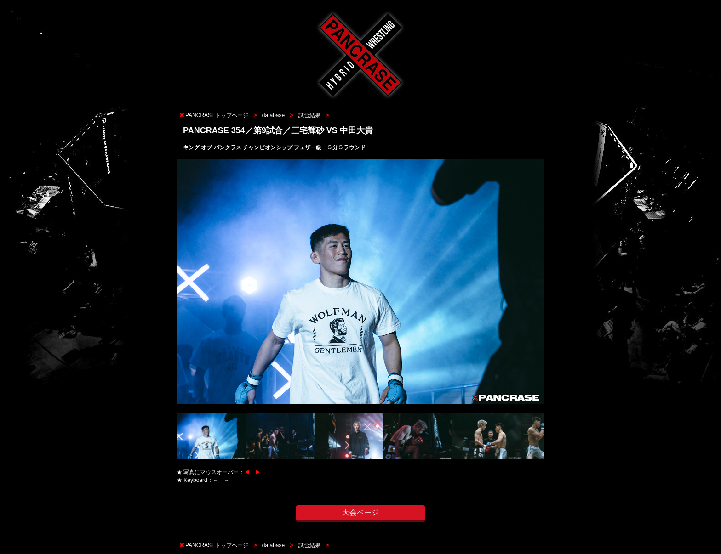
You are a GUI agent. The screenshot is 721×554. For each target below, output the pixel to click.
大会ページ (360, 512)
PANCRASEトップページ (216, 115)
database (273, 115)
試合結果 (309, 115)
